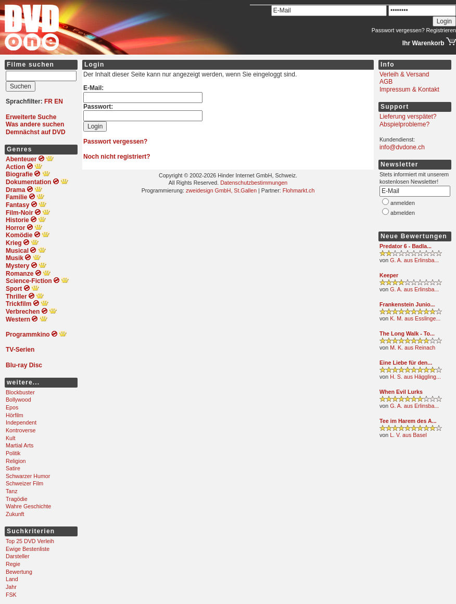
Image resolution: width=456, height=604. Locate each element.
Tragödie (17, 499)
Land (12, 579)
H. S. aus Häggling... (415, 377)
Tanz (12, 491)
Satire (13, 468)
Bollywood (18, 399)
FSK (11, 595)
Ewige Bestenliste (27, 549)
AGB (385, 81)
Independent (21, 422)
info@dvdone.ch (402, 147)
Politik (13, 453)
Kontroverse (20, 430)
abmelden (402, 213)
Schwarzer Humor (28, 476)
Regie (13, 564)
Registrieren (441, 30)
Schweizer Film (24, 483)
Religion (16, 461)
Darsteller (18, 556)
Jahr (11, 587)
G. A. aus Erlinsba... (414, 260)
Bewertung (19, 572)
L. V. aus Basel (408, 435)
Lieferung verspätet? (407, 116)
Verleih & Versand (404, 74)
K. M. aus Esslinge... (415, 318)
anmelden (402, 203)
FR (48, 101)
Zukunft (15, 514)
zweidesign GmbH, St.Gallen (221, 190)
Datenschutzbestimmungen (253, 182)
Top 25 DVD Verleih (30, 541)
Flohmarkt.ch (299, 190)
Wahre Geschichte (28, 506)
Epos (12, 407)
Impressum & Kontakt (409, 89)
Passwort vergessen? (398, 30)
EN (58, 101)
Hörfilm (14, 415)
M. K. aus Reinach (412, 347)
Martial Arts (19, 445)
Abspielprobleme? (404, 124)
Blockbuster (20, 392)
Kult (10, 438)
